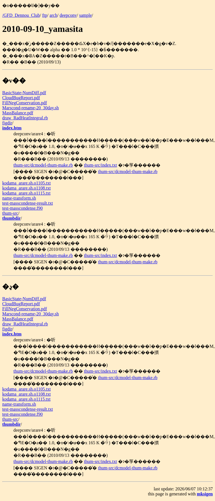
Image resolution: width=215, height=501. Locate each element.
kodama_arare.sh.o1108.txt (26, 188)
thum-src (10, 213)
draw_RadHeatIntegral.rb (25, 117)
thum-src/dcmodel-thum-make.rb (43, 165)
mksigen (205, 493)
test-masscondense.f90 (22, 208)
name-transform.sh (19, 198)
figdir (7, 122)
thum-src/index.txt (100, 165)
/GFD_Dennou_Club (21, 15)
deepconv (68, 15)
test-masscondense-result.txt (27, 203)
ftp (44, 15)
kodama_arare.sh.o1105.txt (26, 183)
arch (53, 15)
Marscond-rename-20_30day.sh (30, 107)
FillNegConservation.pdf (24, 102)
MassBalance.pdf (17, 112)
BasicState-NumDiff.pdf (24, 92)
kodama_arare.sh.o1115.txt (26, 193)
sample (85, 15)
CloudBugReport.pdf (21, 97)
